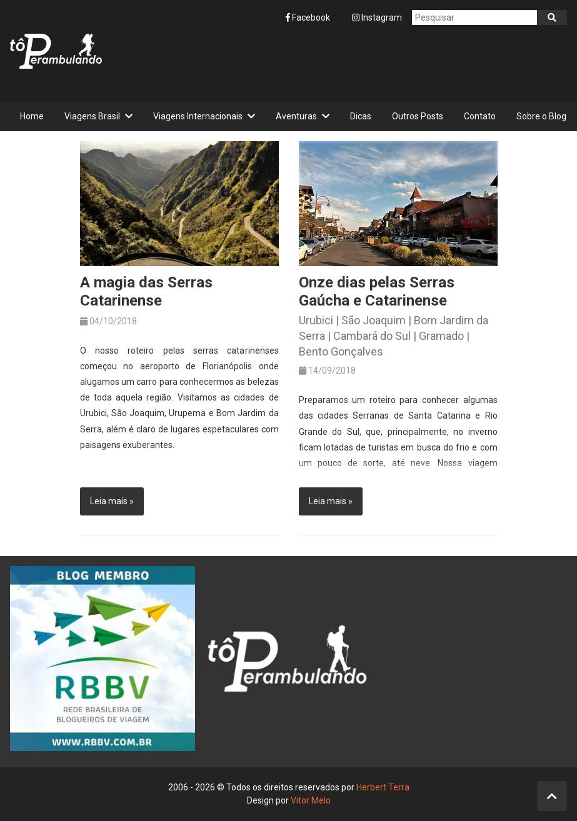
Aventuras (296, 116)
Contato (480, 116)
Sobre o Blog (541, 116)
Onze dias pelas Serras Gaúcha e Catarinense (376, 291)
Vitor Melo (311, 800)
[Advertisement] (339, 63)
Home (32, 116)
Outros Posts (417, 116)
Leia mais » (112, 501)
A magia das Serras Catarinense (146, 291)
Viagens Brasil (92, 116)
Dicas (360, 116)
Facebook (309, 17)
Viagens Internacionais (198, 116)
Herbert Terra (382, 787)
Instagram (377, 17)
